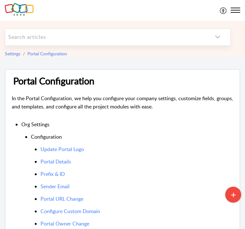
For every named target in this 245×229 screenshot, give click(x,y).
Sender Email (55, 186)
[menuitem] (223, 10)
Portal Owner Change (65, 223)
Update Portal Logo (62, 149)
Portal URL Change (62, 198)
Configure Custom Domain (70, 211)
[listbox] (217, 37)
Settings (12, 54)
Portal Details (56, 161)
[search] (105, 37)
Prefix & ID (53, 173)
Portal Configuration (47, 54)
